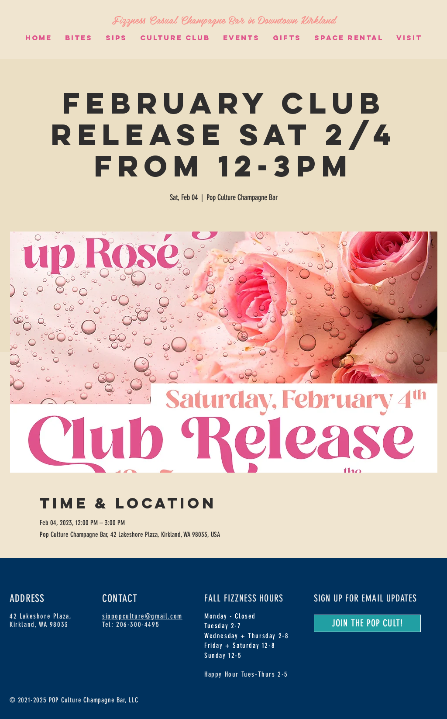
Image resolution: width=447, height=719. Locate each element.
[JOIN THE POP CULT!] (367, 623)
